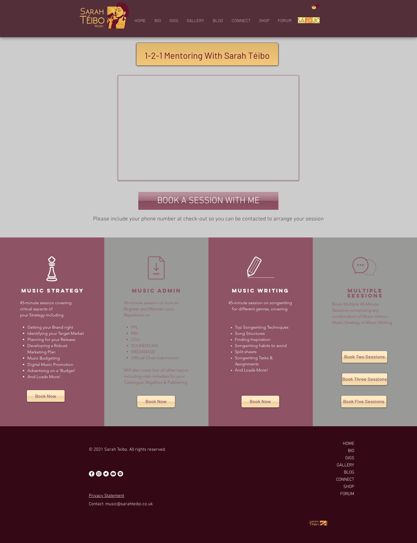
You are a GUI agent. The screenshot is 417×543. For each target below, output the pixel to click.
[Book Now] (46, 396)
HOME (348, 443)
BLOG (349, 472)
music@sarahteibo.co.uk (129, 504)
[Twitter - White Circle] (106, 474)
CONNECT (345, 479)
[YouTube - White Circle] (113, 474)
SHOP (348, 487)
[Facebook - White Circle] (91, 474)
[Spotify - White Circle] (120, 474)
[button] (316, 6)
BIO (351, 451)
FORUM (347, 494)
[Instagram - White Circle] (99, 474)
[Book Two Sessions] (364, 357)
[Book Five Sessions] (363, 401)
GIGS (349, 458)
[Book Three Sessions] (364, 379)
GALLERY (345, 465)
